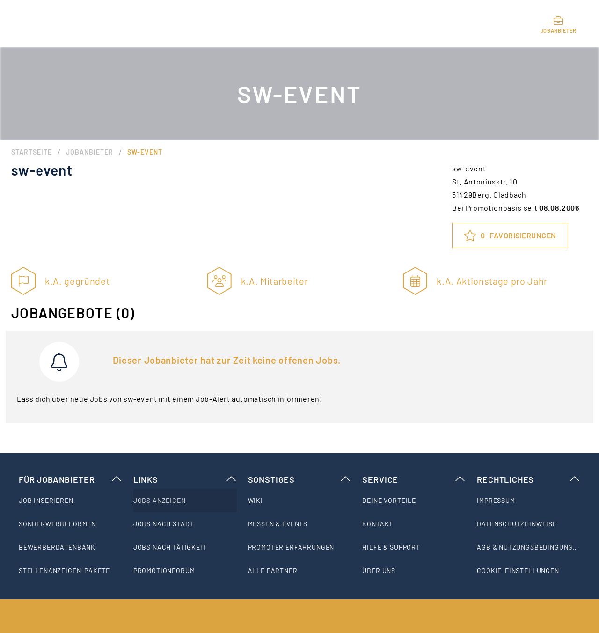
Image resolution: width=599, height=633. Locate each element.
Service (414, 479)
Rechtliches (528, 479)
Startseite (31, 152)
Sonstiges (299, 479)
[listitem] (70, 500)
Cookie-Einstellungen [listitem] (518, 570)
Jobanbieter (89, 152)
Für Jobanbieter (70, 479)
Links (185, 479)
